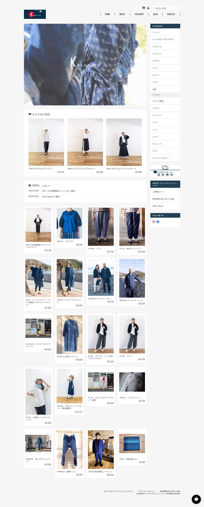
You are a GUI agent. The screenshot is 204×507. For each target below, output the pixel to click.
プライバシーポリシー (146, 491)
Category (139, 14)
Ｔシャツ (156, 32)
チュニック (157, 144)
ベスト (155, 151)
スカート (156, 75)
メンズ (155, 137)
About (122, 14)
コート (155, 122)
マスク (157, 95)
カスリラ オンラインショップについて (118, 491)
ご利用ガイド (157, 192)
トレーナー (157, 115)
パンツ (155, 68)
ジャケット (157, 54)
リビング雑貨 (157, 101)
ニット (155, 130)
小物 (154, 89)
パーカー (156, 108)
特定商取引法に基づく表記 (163, 199)
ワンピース (157, 46)
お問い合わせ (157, 206)
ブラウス (156, 61)
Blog (155, 14)
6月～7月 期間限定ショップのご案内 (58, 191)
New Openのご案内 (51, 196)
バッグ (155, 82)
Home (107, 14)
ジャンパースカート (160, 158)
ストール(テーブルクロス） (163, 39)
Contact (171, 14)
